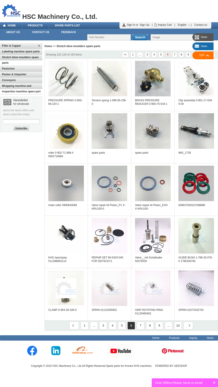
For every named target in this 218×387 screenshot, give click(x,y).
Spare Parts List (67, 25)
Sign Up (144, 24)
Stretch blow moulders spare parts (78, 46)
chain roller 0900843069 (62, 205)
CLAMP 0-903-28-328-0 (62, 310)
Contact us (200, 24)
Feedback (68, 32)
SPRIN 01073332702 (191, 310)
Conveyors (9, 80)
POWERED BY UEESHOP (171, 365)
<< (125, 54)
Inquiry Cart (165, 24)
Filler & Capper (11, 45)
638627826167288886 (191, 205)
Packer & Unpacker (14, 74)
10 (178, 325)
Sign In (131, 24)
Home (12, 25)
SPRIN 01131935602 (104, 310)
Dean (204, 37)
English (182, 24)
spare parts (98, 152)
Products (35, 25)
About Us (13, 32)
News (210, 337)
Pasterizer (8, 68)
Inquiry (193, 337)
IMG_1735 (184, 152)
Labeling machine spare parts (21, 51)
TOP (201, 55)
